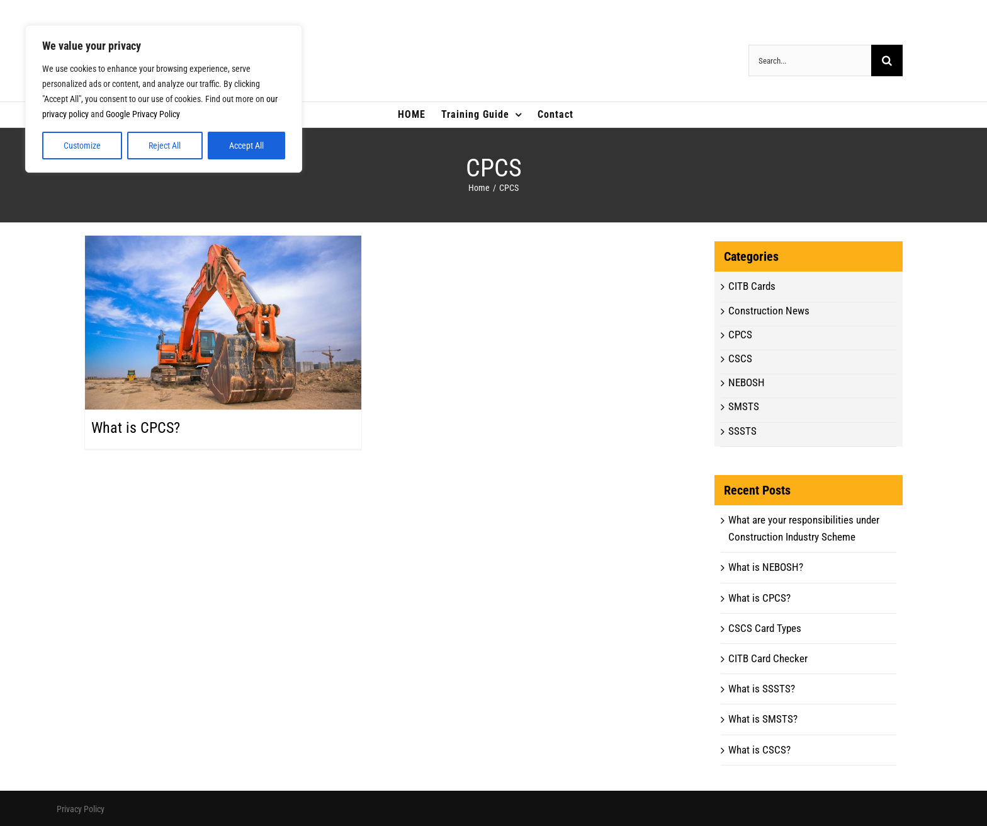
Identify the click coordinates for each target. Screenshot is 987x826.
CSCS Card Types (764, 628)
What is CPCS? (135, 428)
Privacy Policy (80, 809)
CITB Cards (752, 286)
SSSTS (742, 431)
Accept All (246, 146)
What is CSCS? (759, 749)
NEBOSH (746, 382)
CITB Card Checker (768, 658)
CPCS (740, 334)
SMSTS (743, 406)
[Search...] (809, 60)
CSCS (740, 358)
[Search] (887, 60)
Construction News (768, 310)
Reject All (165, 146)
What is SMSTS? (763, 719)
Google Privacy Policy (143, 114)
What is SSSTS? (761, 688)
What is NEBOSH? (765, 567)
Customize (82, 146)
